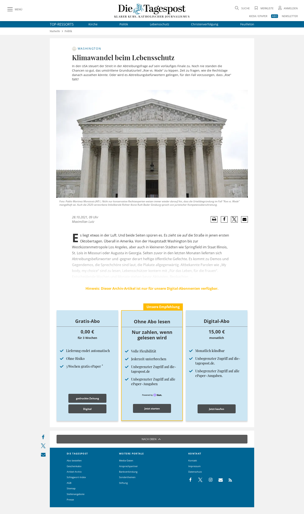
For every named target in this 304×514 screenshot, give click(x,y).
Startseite (55, 31)
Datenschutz (195, 471)
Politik (123, 24)
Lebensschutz (159, 24)
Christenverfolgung (204, 24)
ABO (274, 16)
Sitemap (71, 488)
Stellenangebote (75, 494)
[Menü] (14, 9)
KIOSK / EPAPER (258, 16)
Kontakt (192, 460)
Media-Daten (126, 460)
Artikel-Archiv (74, 471)
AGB (69, 482)
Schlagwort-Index (76, 477)
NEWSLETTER (290, 16)
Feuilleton (247, 24)
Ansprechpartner (128, 466)
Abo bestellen (74, 460)
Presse (70, 499)
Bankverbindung (128, 471)
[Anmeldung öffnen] (287, 8)
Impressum (194, 466)
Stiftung (123, 482)
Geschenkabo (74, 466)
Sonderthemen (127, 477)
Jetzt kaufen (216, 409)
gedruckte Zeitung (87, 398)
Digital (87, 409)
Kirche (93, 24)
